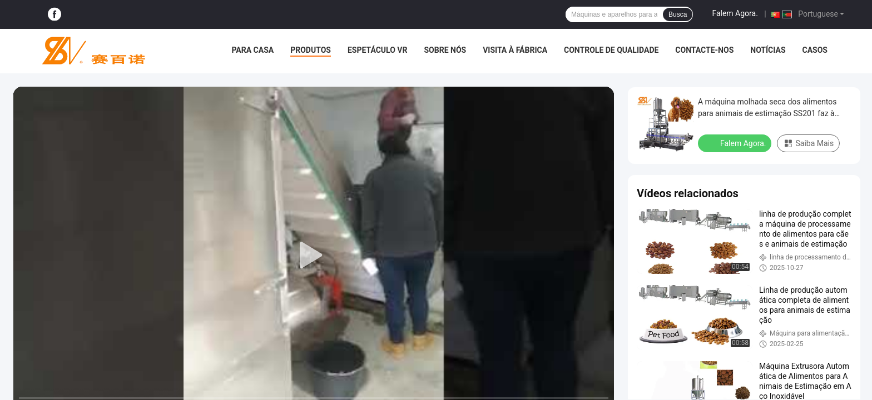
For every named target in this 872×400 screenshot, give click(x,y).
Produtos (310, 50)
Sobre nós (445, 50)
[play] (314, 255)
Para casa (252, 50)
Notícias (767, 50)
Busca (677, 14)
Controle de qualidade (611, 50)
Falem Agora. (734, 13)
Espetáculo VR (378, 50)
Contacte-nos (704, 50)
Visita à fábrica (515, 50)
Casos (815, 50)
